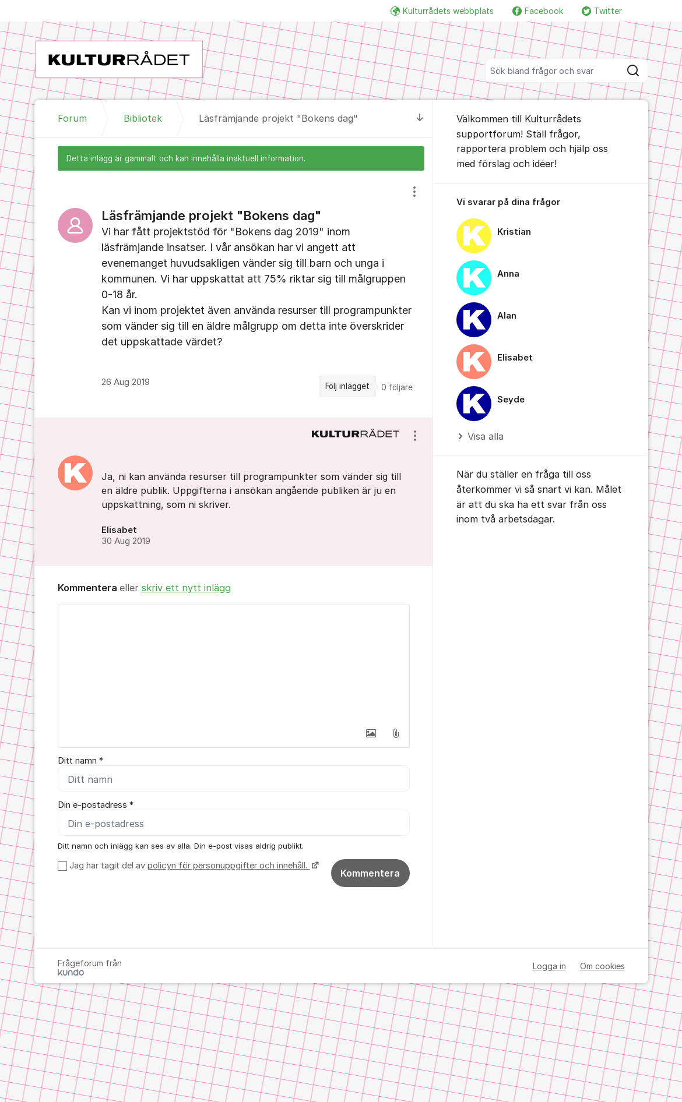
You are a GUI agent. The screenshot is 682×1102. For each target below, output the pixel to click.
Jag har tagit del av (192, 865)
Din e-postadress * (95, 805)
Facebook (537, 11)
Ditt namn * (80, 760)
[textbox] (233, 663)
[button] (371, 733)
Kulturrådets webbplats (442, 11)
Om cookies (602, 966)
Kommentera (370, 873)
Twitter (602, 11)
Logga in (549, 966)
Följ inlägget (347, 386)
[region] (233, 294)
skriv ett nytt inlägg (186, 588)
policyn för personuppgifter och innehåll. (228, 865)
